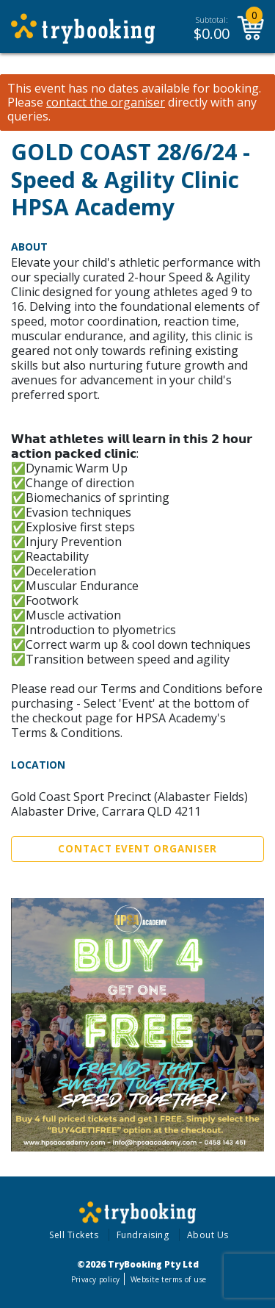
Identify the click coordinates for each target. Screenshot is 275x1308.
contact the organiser (105, 102)
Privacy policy (95, 1279)
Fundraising (143, 1235)
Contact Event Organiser (137, 848)
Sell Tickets (73, 1235)
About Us (208, 1235)
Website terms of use (168, 1279)
